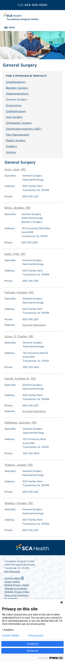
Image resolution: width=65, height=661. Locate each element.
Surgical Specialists (34, 324)
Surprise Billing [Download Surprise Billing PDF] (14, 578)
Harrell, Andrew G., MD (20, 378)
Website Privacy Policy (17, 591)
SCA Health (10, 598)
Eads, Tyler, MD (15, 254)
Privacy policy (36, 635)
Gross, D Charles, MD (19, 336)
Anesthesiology (16, 82)
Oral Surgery (14, 117)
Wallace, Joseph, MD (19, 464)
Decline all (32, 650)
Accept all (32, 643)
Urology (11, 152)
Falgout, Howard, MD (19, 292)
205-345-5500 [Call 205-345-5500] (32, 5)
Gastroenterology (17, 93)
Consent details (10, 635)
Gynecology (14, 105)
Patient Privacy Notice (16, 585)
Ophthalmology (16, 111)
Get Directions (12, 571)
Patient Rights (12, 581)
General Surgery (16, 99)
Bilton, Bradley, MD (18, 207)
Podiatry (11, 146)
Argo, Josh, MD (15, 169)
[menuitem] (33, 547)
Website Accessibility (16, 588)
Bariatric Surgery (17, 87)
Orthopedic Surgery (19, 122)
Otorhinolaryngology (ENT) (24, 128)
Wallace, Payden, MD (19, 503)
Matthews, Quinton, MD (21, 422)
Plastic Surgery (15, 140)
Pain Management (17, 134)
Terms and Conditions (16, 595)
